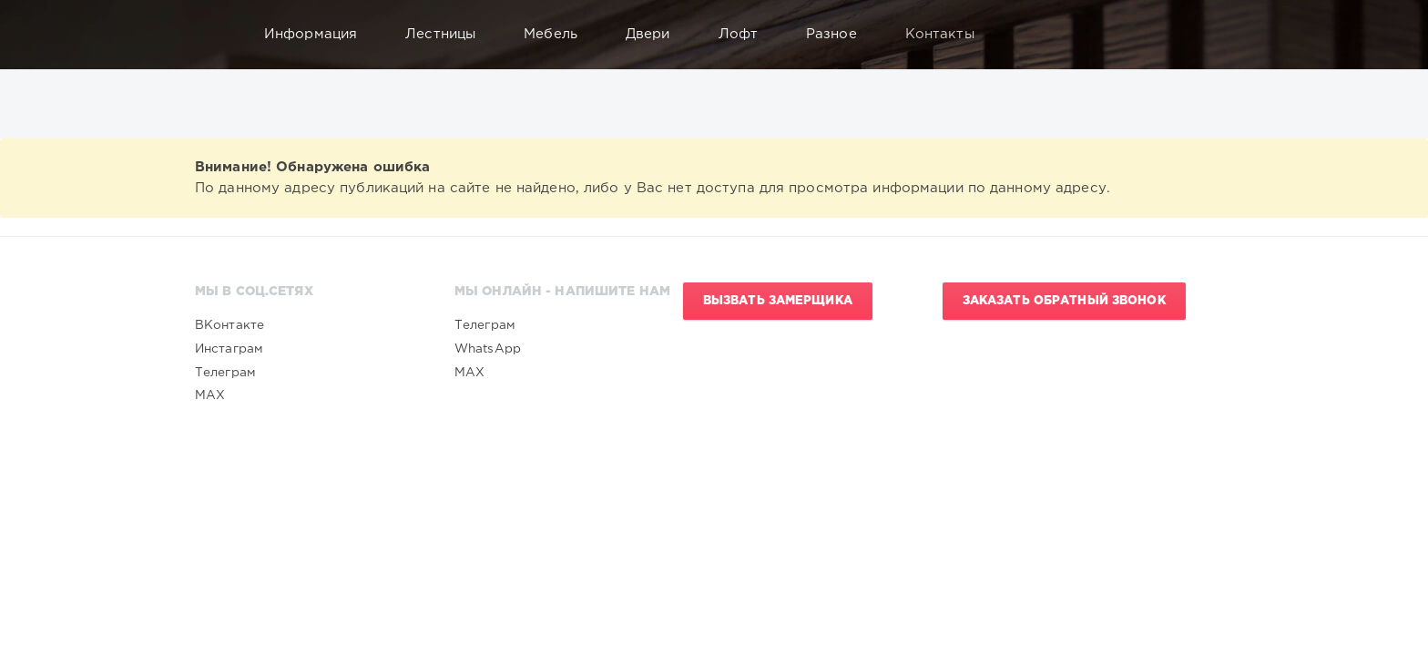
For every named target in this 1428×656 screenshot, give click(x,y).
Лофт (747, 34)
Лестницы (449, 34)
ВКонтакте (229, 325)
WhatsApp (487, 348)
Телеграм (225, 372)
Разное (840, 34)
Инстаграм (229, 348)
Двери (657, 34)
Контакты (948, 34)
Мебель (559, 34)
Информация (319, 34)
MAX (210, 395)
